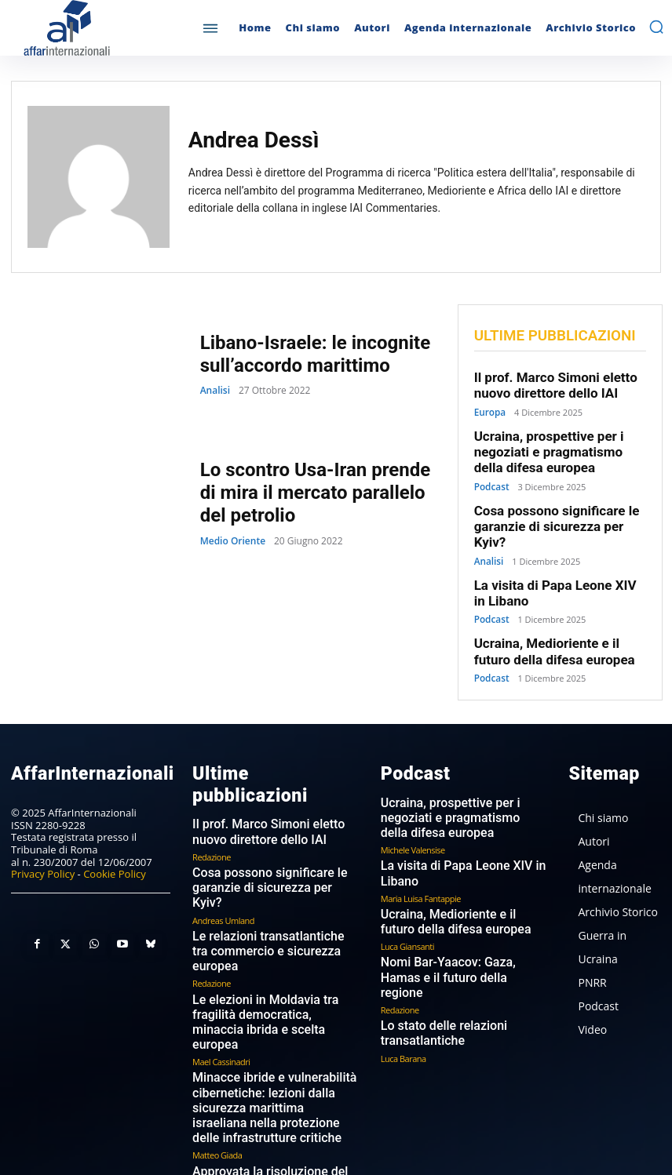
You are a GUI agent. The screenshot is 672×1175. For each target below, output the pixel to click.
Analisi (215, 389)
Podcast (490, 477)
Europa (489, 408)
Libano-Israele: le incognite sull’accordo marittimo (305, 353)
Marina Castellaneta (228, 1102)
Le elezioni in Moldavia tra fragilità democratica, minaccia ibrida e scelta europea (270, 911)
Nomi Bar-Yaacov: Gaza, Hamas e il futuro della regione (461, 905)
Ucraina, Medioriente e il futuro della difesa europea (555, 617)
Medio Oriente (232, 538)
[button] (656, 27)
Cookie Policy (114, 834)
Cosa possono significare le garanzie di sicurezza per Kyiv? (555, 507)
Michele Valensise (413, 792)
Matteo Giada (217, 1021)
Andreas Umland (223, 836)
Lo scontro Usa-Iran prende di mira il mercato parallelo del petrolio (315, 492)
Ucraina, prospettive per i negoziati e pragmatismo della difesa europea (554, 445)
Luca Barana (403, 971)
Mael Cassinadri (221, 938)
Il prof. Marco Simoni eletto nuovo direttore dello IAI (546, 383)
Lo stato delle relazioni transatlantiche (432, 949)
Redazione (211, 792)
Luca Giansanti (407, 881)
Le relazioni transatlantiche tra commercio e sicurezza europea (265, 859)
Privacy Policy (43, 834)
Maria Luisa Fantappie (421, 836)
